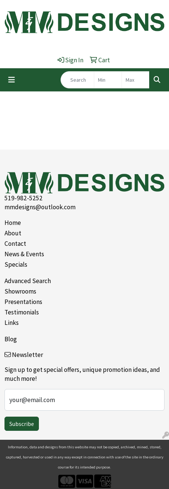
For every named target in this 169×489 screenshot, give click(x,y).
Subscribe (21, 423)
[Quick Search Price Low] (108, 79)
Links (11, 323)
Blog (10, 339)
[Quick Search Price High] (136, 79)
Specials (15, 264)
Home (12, 223)
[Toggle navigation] (11, 80)
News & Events (24, 254)
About (12, 233)
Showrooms (20, 291)
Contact (15, 243)
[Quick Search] (77, 79)
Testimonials (21, 312)
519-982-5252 (23, 198)
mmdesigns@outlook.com (40, 207)
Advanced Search (27, 281)
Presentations (23, 302)
